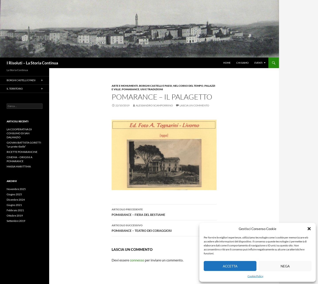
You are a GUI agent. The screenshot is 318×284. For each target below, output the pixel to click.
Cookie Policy (255, 276)
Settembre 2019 (16, 221)
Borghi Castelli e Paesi (155, 85)
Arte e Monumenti (125, 85)
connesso (137, 260)
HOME (227, 62)
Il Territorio (15, 88)
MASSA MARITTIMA (19, 166)
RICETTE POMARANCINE (22, 152)
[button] (309, 228)
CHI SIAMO (242, 62)
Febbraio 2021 (15, 210)
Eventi (258, 62)
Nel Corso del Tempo (188, 85)
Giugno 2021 (14, 205)
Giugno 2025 (14, 194)
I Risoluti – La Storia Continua (32, 62)
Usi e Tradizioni (151, 89)
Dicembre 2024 (16, 199)
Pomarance (130, 89)
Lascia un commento (194, 105)
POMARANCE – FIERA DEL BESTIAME (164, 212)
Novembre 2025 (16, 189)
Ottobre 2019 (15, 215)
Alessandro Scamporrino (154, 105)
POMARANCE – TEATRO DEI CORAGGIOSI (164, 227)
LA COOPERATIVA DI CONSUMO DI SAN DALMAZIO (19, 133)
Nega (285, 266)
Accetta (230, 266)
